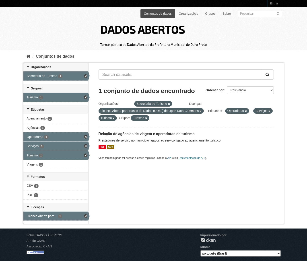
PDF (102, 147)
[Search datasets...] (180, 74)
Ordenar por (215, 90)
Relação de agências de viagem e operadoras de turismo (147, 134)
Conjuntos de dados (158, 13)
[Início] (28, 56)
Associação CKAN (39, 246)
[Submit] (278, 13)
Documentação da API (192, 158)
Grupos (210, 13)
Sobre (227, 13)
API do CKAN (36, 241)
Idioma (205, 247)
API (169, 158)
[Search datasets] (260, 13)
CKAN (208, 240)
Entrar (274, 3)
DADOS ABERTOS (142, 29)
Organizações (188, 13)
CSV (110, 147)
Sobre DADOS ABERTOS (44, 235)
